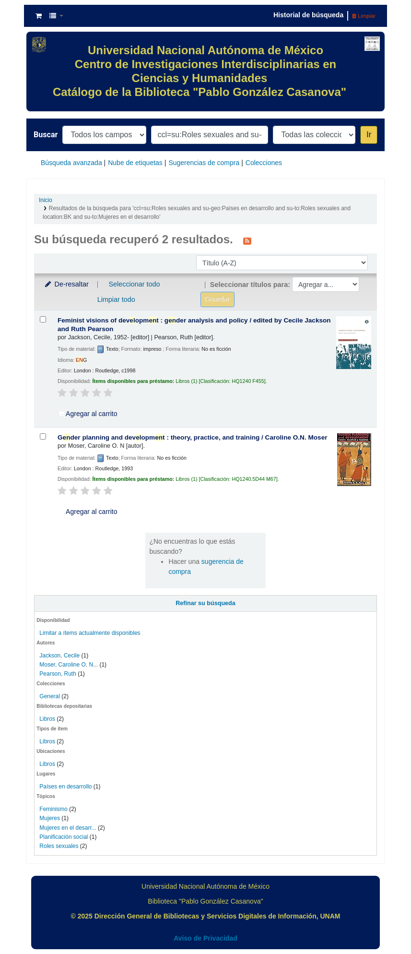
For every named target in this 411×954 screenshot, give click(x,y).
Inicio (45, 200)
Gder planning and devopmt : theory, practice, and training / (193, 437)
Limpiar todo (116, 299)
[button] (39, 16)
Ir (368, 135)
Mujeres (49, 818)
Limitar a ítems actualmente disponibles (89, 633)
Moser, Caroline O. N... (68, 664)
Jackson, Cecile (59, 655)
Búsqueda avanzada (71, 163)
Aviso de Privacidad (205, 938)
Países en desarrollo (65, 786)
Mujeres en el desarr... (67, 827)
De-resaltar (66, 284)
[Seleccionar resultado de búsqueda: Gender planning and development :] (43, 436)
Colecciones (264, 163)
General (50, 696)
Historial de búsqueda (308, 15)
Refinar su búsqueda (205, 603)
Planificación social (63, 837)
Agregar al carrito (87, 413)
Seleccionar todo (134, 284)
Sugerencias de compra (203, 163)
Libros (47, 719)
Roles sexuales (58, 846)
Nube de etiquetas (135, 163)
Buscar (46, 134)
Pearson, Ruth (57, 673)
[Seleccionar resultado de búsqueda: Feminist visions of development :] (43, 319)
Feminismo (53, 809)
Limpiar (364, 16)
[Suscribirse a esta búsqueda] (247, 240)
